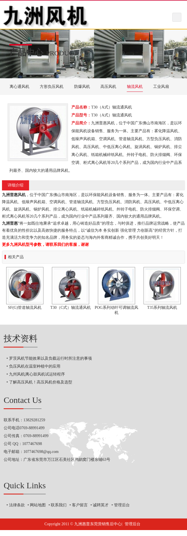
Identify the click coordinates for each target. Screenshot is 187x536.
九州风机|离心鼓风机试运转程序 (37, 374)
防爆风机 (82, 86)
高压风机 (108, 86)
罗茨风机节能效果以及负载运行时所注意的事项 (50, 358)
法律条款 (17, 505)
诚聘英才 (101, 505)
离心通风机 (19, 86)
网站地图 (38, 505)
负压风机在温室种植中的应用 (34, 366)
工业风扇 (161, 86)
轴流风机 (135, 86)
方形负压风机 (51, 86)
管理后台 (122, 505)
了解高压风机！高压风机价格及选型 (40, 382)
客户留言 (80, 505)
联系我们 (59, 505)
